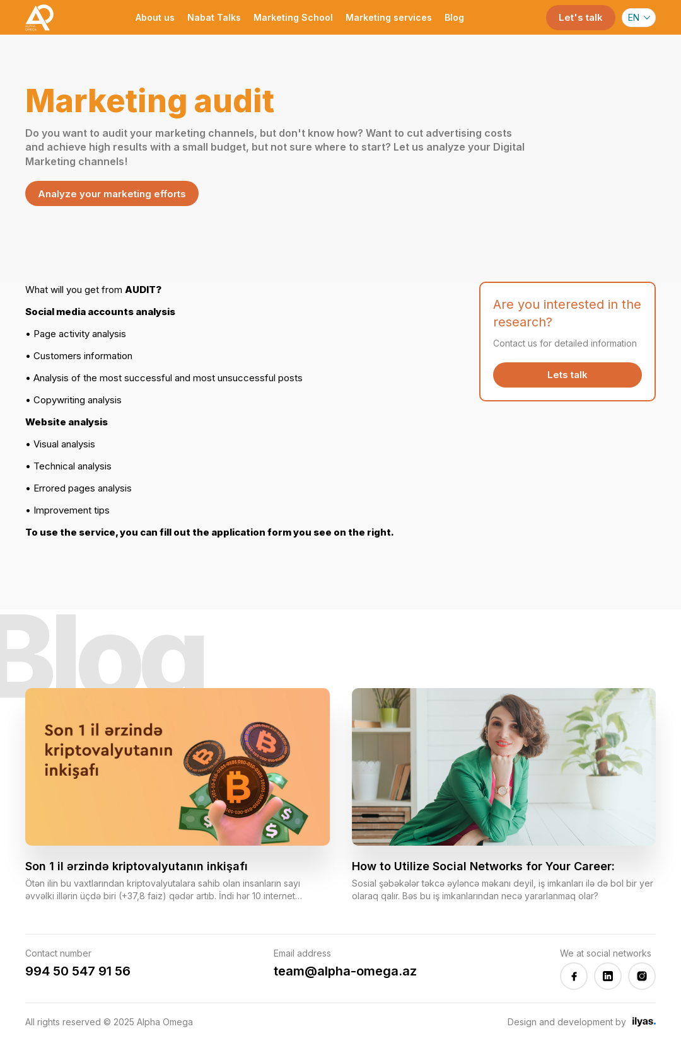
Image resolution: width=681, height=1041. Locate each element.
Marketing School (293, 17)
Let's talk (581, 17)
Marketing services (389, 17)
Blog (454, 17)
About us (155, 17)
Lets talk (567, 375)
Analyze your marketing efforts (112, 194)
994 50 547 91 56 (78, 971)
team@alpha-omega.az (345, 971)
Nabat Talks (214, 17)
